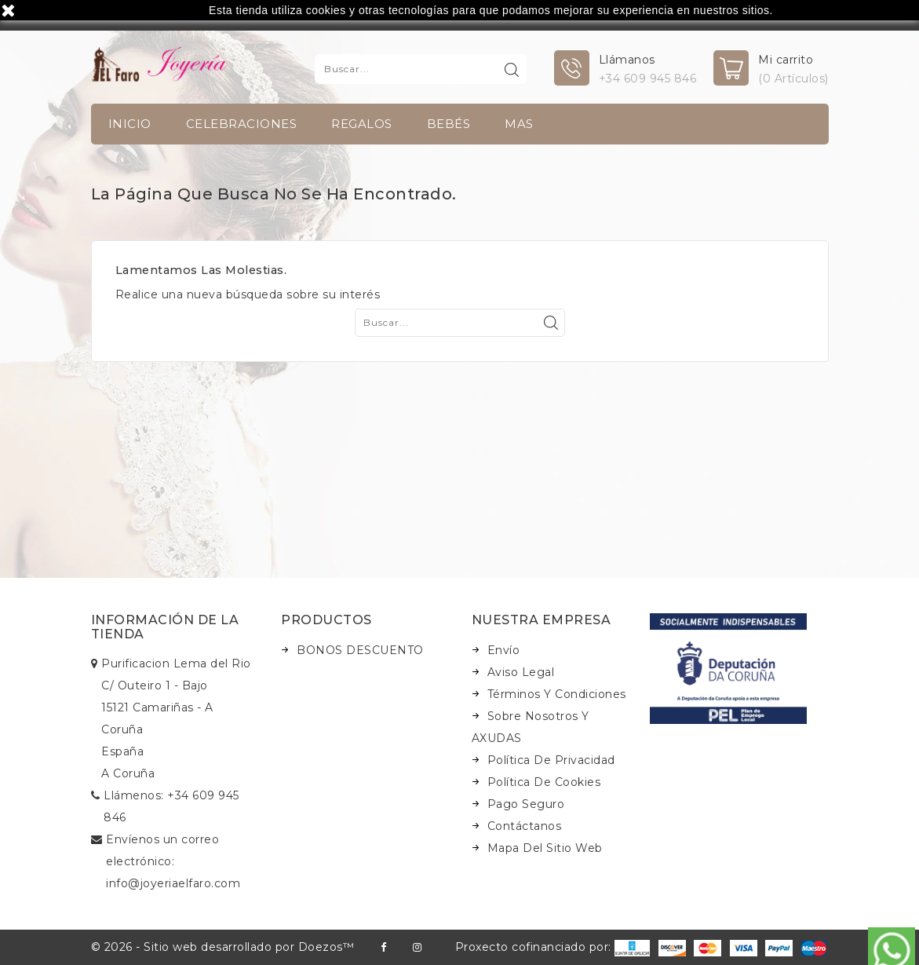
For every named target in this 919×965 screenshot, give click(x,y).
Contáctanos (524, 826)
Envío (503, 650)
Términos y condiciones (556, 694)
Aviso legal (521, 672)
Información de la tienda (165, 627)
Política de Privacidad (551, 760)
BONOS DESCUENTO (360, 650)
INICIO (129, 123)
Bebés (449, 123)
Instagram (417, 947)
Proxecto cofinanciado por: (553, 947)
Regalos (361, 123)
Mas (519, 123)
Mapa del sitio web (545, 848)
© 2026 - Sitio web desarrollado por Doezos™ (223, 947)
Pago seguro (526, 804)
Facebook (383, 947)
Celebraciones (241, 123)
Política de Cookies (544, 782)
